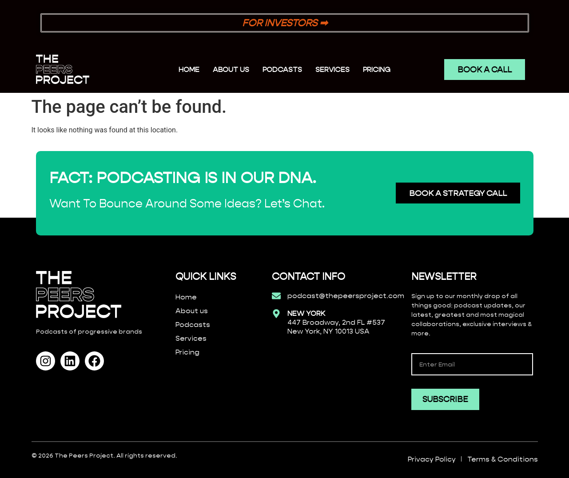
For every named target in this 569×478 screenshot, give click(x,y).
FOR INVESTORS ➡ (284, 23)
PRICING (376, 69)
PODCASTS (282, 69)
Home (189, 69)
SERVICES (332, 69)
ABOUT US (231, 69)
